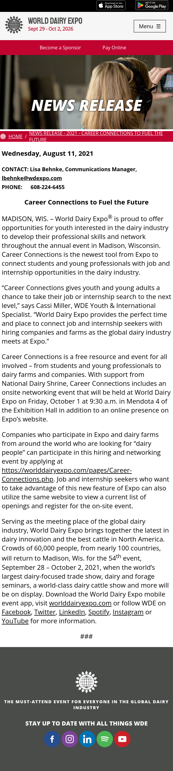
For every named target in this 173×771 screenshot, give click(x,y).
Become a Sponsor (60, 47)
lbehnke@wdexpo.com (32, 178)
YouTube (15, 620)
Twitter (45, 611)
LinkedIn (72, 611)
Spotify (98, 611)
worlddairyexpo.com (80, 602)
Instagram (128, 611)
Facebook (16, 611)
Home (15, 136)
